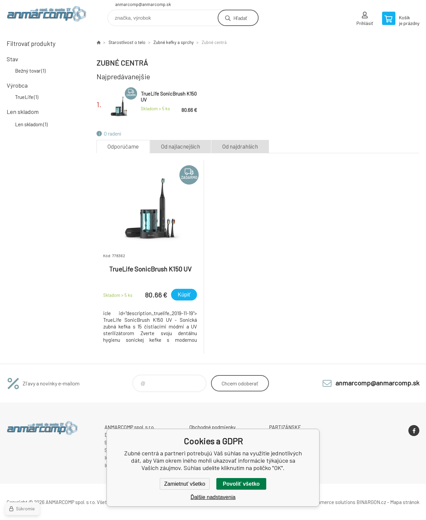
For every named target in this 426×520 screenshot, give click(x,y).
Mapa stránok (404, 502)
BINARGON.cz (371, 502)
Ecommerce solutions (331, 502)
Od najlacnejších (180, 146)
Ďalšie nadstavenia (212, 497)
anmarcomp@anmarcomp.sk (143, 4)
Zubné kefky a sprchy (173, 42)
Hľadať (240, 18)
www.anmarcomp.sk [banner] (47, 15)
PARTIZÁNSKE (285, 427)
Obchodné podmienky (212, 427)
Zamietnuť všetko (184, 484)
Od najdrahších (240, 146)
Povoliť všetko (241, 484)
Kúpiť (184, 294)
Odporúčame (123, 146)
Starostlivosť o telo (126, 42)
